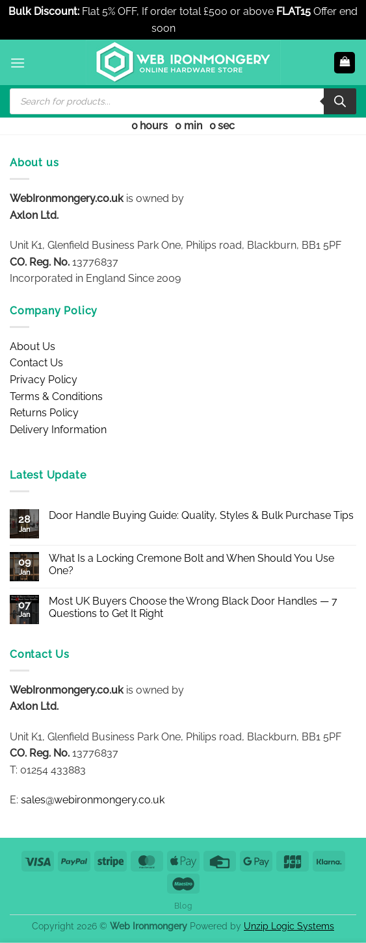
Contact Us (36, 363)
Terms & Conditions (56, 396)
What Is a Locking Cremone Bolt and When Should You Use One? (191, 564)
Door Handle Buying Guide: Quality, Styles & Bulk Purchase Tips (201, 515)
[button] (17, 63)
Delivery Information (58, 429)
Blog (183, 906)
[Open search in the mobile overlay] (183, 101)
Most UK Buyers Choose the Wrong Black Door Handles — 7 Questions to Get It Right (193, 607)
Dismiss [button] (196, 28)
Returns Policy (44, 413)
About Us (32, 346)
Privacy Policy (43, 379)
